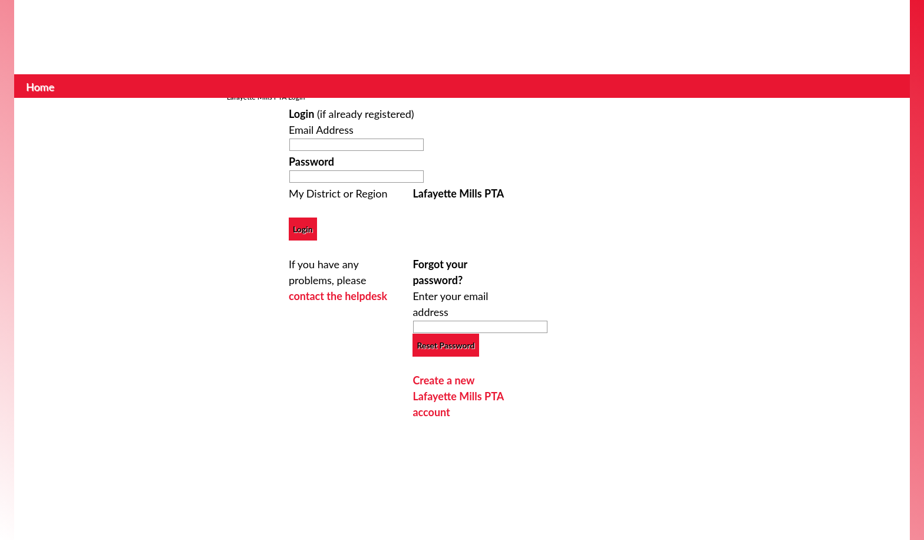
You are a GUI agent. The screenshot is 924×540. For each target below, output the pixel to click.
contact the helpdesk (338, 295)
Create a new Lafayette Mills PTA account (457, 396)
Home (40, 85)
